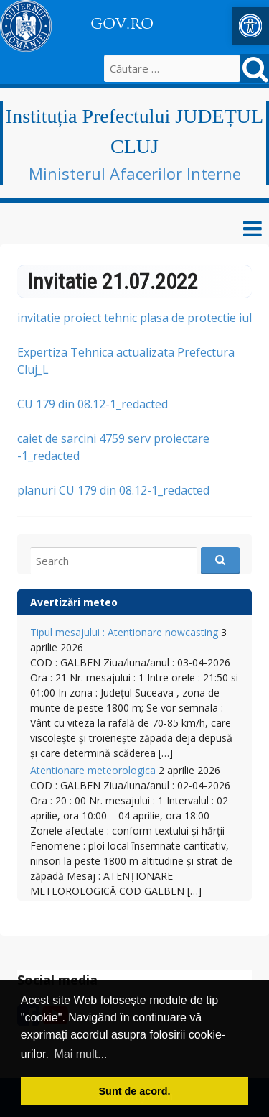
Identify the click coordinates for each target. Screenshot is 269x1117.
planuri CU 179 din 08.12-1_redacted (113, 490)
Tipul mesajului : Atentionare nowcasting (124, 632)
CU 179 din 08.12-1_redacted (92, 404)
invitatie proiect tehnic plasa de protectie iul (134, 318)
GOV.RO (122, 23)
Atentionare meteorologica (93, 770)
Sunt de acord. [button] (135, 1091)
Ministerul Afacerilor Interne (135, 173)
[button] (250, 26)
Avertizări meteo (74, 602)
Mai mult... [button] (81, 1054)
